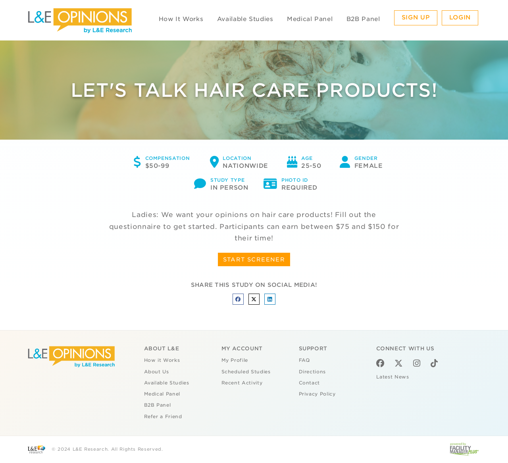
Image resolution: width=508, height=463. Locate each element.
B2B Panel (363, 19)
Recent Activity (242, 383)
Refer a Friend (163, 416)
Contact (309, 383)
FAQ (304, 360)
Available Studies (245, 19)
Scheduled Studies (246, 372)
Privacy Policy (317, 394)
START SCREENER (254, 259)
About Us (156, 372)
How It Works (181, 19)
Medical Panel (310, 19)
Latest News (392, 377)
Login (460, 17)
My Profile (234, 360)
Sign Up (416, 17)
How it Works (162, 360)
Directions (312, 372)
